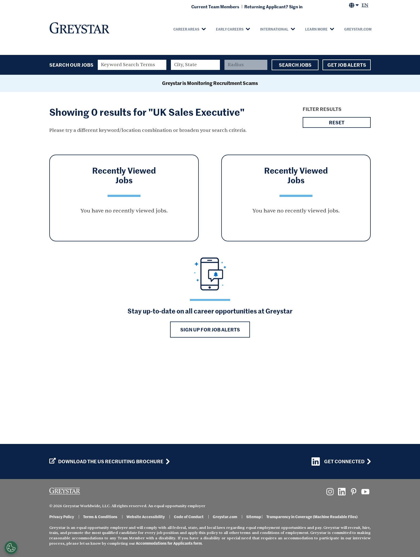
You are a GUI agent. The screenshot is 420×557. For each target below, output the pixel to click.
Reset (337, 209)
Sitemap (253, 516)
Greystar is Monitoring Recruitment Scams (210, 169)
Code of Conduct (189, 516)
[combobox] (195, 64)
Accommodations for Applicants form (169, 543)
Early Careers (229, 29)
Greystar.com (358, 29)
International (274, 29)
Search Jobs (295, 64)
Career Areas (186, 29)
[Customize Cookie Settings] (11, 547)
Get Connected (338, 461)
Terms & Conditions (100, 516)
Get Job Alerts (346, 64)
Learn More (316, 29)
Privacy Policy (61, 516)
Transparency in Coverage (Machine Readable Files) (312, 516)
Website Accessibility (145, 516)
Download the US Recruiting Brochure (106, 461)
